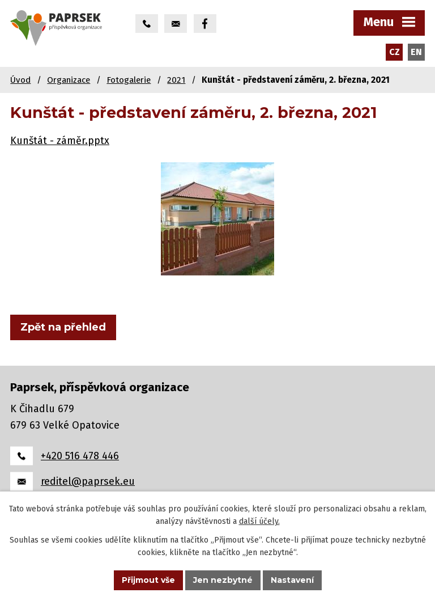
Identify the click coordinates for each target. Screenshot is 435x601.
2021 (176, 80)
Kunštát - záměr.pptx (59, 140)
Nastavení (292, 580)
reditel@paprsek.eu (88, 481)
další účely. (259, 522)
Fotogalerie (128, 80)
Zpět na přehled (63, 327)
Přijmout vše (148, 580)
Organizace (68, 80)
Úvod (20, 80)
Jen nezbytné (223, 580)
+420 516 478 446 (80, 456)
